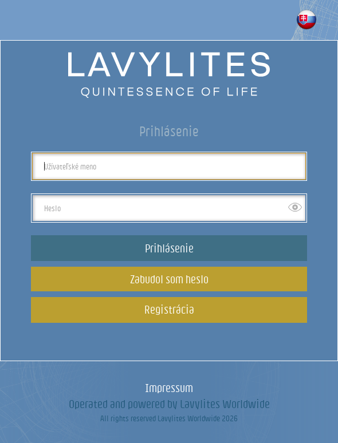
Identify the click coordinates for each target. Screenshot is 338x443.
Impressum (169, 388)
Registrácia (169, 309)
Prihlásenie (169, 248)
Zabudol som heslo (169, 279)
